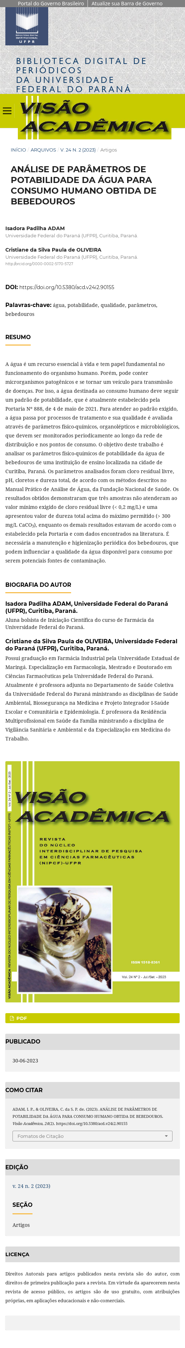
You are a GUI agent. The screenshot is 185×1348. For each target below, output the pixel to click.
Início (18, 150)
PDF (21, 1018)
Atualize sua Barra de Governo (126, 3)
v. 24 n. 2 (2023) (78, 150)
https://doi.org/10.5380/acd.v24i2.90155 (66, 287)
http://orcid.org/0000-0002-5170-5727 (39, 264)
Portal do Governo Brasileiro (51, 3)
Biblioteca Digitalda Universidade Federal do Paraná (82, 75)
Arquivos (43, 150)
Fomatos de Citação (41, 1136)
